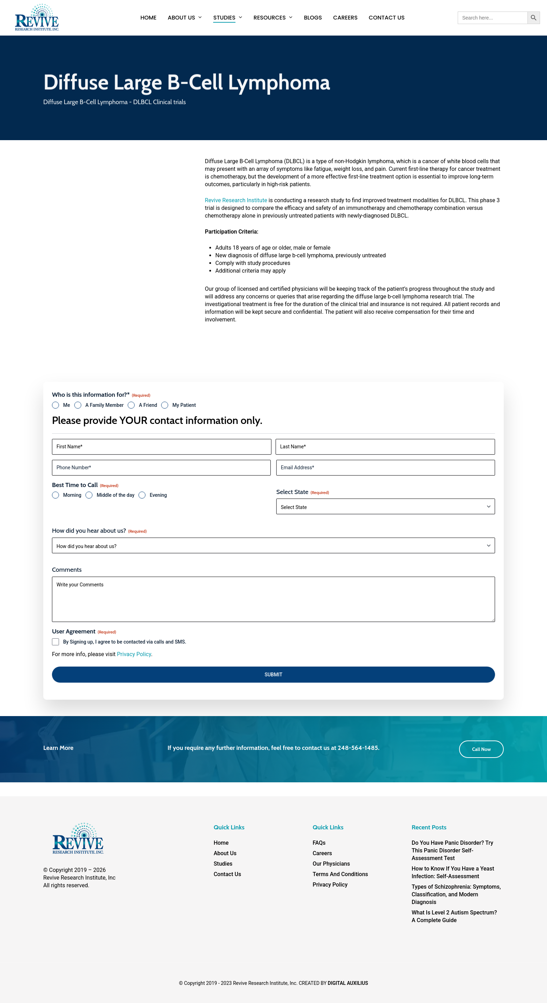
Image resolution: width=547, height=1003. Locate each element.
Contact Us (227, 874)
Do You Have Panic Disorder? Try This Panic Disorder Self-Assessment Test (452, 850)
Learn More (58, 748)
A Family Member (104, 405)
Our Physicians (331, 863)
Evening (158, 495)
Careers (322, 853)
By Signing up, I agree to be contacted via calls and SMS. (124, 642)
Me (66, 405)
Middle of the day (115, 495)
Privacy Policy (134, 654)
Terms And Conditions (340, 874)
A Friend (148, 405)
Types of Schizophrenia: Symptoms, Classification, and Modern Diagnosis (456, 894)
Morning (72, 495)
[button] (481, 749)
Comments (67, 569)
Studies (222, 863)
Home (220, 842)
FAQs (319, 842)
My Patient (184, 405)
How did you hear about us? (99, 530)
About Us (225, 853)
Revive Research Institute (236, 200)
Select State (302, 492)
